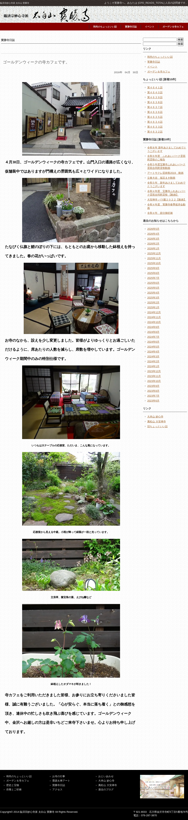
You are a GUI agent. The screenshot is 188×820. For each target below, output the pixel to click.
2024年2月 (153, 361)
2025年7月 (153, 277)
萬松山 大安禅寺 (156, 421)
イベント (149, 26)
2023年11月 (154, 376)
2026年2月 (153, 243)
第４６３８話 (155, 102)
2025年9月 (153, 268)
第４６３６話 (155, 112)
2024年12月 (154, 312)
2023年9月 (153, 385)
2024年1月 (153, 366)
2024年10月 (154, 322)
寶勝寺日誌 (58, 785)
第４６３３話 (155, 126)
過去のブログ (106, 789)
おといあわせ (106, 776)
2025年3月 (153, 297)
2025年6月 (153, 282)
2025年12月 (154, 253)
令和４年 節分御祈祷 (160, 212)
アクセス (57, 789)
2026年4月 (153, 233)
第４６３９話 (155, 97)
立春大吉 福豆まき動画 (161, 177)
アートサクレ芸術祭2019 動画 (165, 172)
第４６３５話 (155, 116)
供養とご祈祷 (14, 789)
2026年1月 (153, 248)
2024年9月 (153, 327)
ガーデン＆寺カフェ (173, 26)
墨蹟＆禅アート (61, 780)
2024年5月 (153, 346)
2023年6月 (153, 400)
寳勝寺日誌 (131, 26)
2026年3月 (153, 238)
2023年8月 (153, 390)
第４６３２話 (155, 131)
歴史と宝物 (12, 785)
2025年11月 (154, 258)
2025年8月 (153, 273)
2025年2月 (153, 302)
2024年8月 (153, 331)
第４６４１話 (155, 87)
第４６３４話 (155, 121)
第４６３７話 (155, 107)
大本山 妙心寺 (155, 416)
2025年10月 (154, 263)
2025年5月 (153, 287)
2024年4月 (153, 351)
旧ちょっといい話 (157, 426)
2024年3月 (153, 356)
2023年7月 (153, 395)
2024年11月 (154, 317)
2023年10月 (154, 381)
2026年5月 (153, 228)
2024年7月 (153, 336)
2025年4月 (153, 292)
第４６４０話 (155, 92)
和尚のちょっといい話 (105, 26)
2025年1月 (153, 307)
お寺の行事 (58, 776)
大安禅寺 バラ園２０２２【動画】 (166, 199)
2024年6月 (153, 341)
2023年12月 (154, 371)
